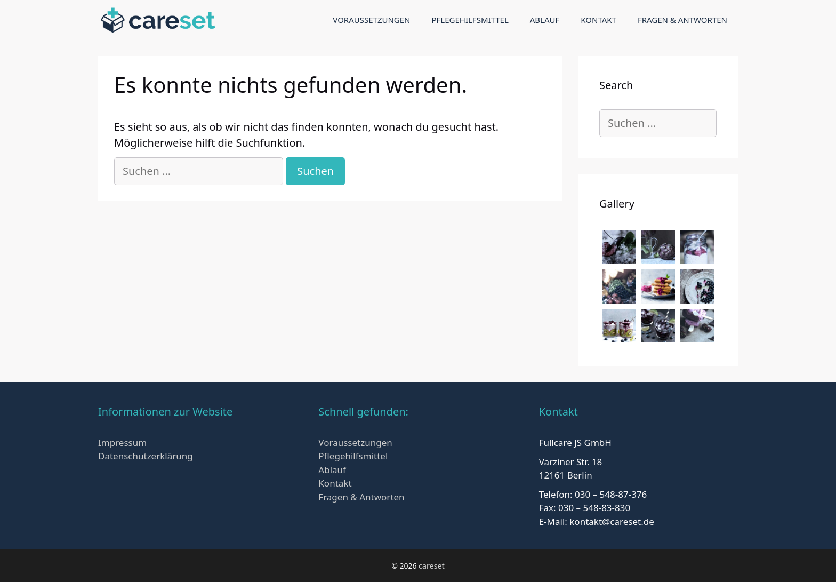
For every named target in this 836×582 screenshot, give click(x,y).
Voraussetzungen (371, 19)
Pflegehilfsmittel (469, 19)
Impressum (122, 442)
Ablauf (545, 19)
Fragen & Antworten (682, 19)
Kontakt (598, 19)
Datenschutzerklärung (145, 456)
